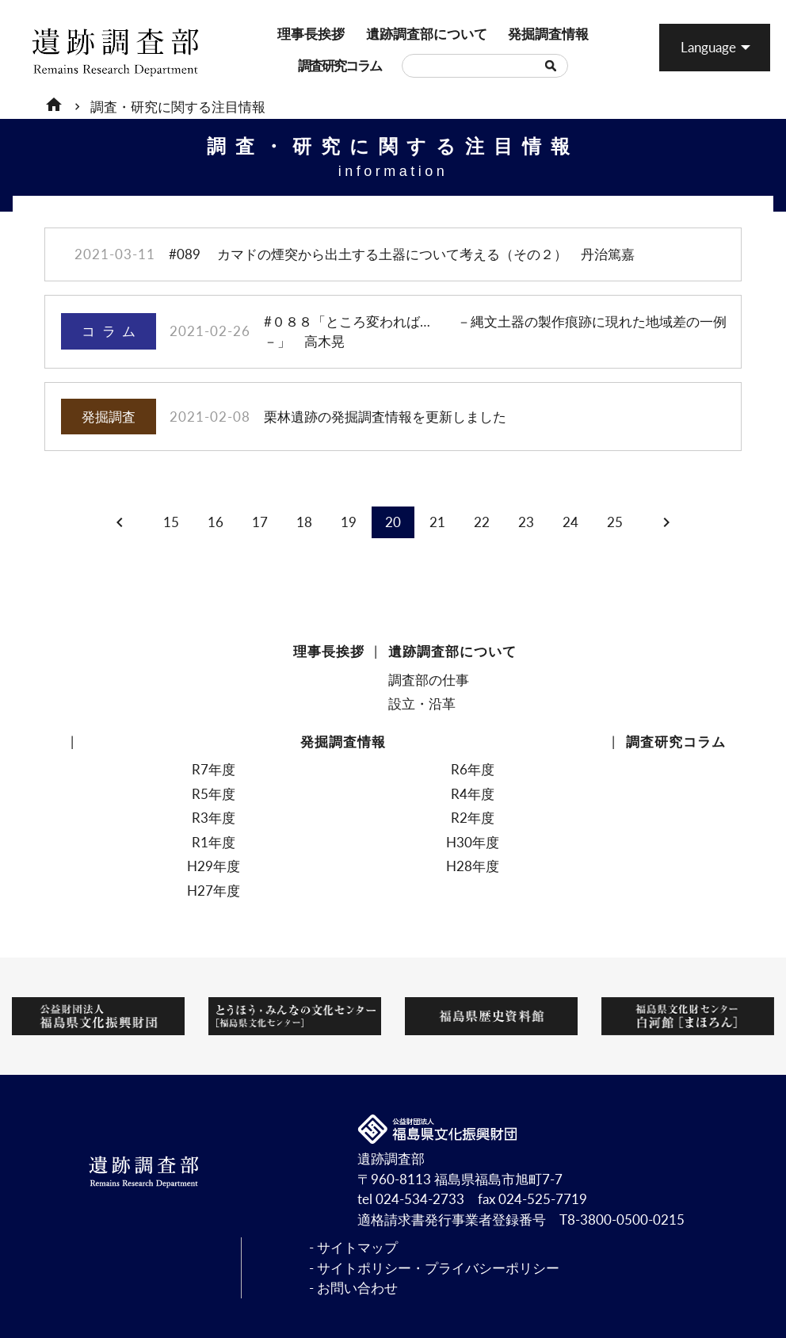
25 (615, 522)
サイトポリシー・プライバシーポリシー (438, 1268)
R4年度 (472, 794)
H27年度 (213, 890)
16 (215, 522)
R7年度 (213, 769)
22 (482, 522)
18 (304, 522)
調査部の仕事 (428, 679)
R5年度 (213, 794)
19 (349, 522)
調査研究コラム (306, 65)
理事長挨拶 (284, 33)
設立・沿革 (422, 703)
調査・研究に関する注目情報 (177, 106)
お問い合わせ (357, 1287)
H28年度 (472, 866)
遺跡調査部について (378, 33)
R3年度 (213, 817)
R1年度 (213, 842)
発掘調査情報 (516, 33)
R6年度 (472, 769)
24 (570, 522)
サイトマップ (357, 1247)
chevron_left (119, 522)
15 (171, 522)
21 (437, 522)
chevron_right (666, 522)
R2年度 (472, 817)
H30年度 (472, 842)
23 (526, 522)
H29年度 (213, 866)
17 (260, 522)
